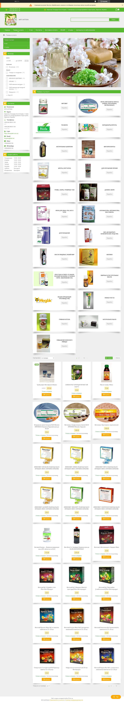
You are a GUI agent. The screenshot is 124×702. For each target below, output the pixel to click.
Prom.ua (70, 698)
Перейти (64, 108)
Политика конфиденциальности (74, 700)
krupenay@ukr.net (9, 138)
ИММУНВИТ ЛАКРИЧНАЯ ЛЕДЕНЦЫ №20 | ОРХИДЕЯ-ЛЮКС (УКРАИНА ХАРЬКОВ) (107, 508)
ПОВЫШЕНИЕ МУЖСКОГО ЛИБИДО (64, 341)
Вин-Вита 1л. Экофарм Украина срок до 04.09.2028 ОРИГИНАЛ (76, 548)
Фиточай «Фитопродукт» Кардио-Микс (106, 547)
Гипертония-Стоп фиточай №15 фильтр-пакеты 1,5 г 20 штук (47, 668)
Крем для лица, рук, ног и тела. (64, 211)
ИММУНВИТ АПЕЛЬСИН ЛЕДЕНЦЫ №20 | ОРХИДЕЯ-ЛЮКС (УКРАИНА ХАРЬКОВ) (46, 468)
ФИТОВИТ (64, 103)
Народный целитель (109, 125)
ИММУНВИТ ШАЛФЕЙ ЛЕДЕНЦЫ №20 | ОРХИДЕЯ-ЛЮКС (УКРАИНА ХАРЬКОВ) (47, 508)
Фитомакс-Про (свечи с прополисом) (106, 425)
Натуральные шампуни (64, 146)
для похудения (64, 233)
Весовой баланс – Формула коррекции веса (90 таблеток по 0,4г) (46, 548)
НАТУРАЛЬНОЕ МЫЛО (109, 319)
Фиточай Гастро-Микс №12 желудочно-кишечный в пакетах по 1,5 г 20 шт (76, 628)
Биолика (110, 254)
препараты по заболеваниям (85, 30)
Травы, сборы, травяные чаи (64, 190)
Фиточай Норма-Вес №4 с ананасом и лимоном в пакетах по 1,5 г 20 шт (106, 668)
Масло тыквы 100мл (106, 385)
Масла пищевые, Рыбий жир (64, 254)
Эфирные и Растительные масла (110, 276)
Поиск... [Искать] (114, 19)
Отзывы (6, 47)
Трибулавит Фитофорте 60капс (47, 385)
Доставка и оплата (51, 30)
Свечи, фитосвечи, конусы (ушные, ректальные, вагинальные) (109, 103)
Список (118, 358)
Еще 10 (10, 95)
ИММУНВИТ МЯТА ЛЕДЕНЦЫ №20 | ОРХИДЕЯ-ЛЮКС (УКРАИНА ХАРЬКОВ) (107, 468)
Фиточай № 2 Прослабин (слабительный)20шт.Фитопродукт (106, 588)
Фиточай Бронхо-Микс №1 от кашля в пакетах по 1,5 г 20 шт (47, 628)
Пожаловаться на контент (57, 700)
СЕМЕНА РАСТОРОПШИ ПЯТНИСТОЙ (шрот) (76, 385)
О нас (31, 30)
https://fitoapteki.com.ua (11, 133)
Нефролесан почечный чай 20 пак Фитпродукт (77, 668)
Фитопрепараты (109, 146)
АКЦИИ (62, 30)
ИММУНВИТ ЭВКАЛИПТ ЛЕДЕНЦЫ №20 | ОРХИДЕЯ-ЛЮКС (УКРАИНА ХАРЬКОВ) (76, 508)
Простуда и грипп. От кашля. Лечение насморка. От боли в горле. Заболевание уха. (64, 276)
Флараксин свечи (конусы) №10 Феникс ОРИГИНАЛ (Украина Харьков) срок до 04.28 (47, 426)
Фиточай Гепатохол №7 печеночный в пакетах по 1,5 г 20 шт (106, 628)
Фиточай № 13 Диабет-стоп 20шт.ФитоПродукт (47, 588)
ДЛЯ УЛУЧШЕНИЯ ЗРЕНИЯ (109, 168)
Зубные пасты (109, 298)
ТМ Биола (64, 125)
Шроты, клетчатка (64, 168)
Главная (7, 30)
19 (84, 358)
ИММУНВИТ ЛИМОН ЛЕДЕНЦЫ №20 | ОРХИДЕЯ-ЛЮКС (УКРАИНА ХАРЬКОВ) (77, 468)
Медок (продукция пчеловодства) (64, 297)
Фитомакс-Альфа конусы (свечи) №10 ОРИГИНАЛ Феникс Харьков (76, 426)
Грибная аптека (64, 319)
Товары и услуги (18, 30)
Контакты (39, 30)
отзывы (70, 30)
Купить (47, 394)
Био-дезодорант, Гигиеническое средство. (109, 233)
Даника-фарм (109, 190)
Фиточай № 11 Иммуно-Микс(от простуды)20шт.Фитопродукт (77, 588)
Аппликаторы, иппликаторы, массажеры (109, 211)
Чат (116, 697)
